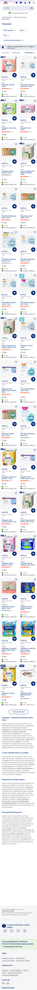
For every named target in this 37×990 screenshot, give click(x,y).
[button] (34, 2)
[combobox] (18, 8)
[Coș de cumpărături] (29, 2)
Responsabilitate (15, 970)
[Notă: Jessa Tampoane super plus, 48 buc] (4, 135)
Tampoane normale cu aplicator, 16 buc (9, 477)
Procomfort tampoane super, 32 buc (9, 303)
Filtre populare (8, 30)
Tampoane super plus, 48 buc (9, 129)
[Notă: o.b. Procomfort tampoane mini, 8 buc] (22, 440)
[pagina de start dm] (5, 2)
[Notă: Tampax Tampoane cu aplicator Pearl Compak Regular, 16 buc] (22, 657)
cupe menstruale (22, 799)
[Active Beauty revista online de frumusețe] (3, 983)
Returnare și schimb (23, 961)
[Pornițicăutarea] (32, 8)
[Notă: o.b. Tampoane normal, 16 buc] (22, 352)
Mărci (22, 30)
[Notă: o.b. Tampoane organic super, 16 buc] (22, 223)
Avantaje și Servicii (8, 958)
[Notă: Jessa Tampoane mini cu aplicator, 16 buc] (4, 570)
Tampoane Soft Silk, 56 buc (8, 85)
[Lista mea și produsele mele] (21, 2)
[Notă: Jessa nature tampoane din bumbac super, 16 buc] (4, 352)
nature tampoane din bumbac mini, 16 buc (27, 521)
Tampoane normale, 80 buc (8, 694)
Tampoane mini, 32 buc (25, 129)
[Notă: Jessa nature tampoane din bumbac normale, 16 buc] (22, 179)
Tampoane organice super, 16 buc (8, 607)
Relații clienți (20, 958)
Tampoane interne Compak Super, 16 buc (27, 564)
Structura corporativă (15, 973)
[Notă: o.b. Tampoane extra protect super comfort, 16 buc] (4, 397)
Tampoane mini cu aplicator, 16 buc (8, 564)
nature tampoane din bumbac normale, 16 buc (27, 173)
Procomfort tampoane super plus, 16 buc (27, 85)
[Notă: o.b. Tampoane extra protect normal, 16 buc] (4, 527)
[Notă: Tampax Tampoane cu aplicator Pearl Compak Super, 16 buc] (4, 657)
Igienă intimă (5, 19)
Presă (4, 973)
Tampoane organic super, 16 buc (26, 217)
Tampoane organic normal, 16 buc (8, 172)
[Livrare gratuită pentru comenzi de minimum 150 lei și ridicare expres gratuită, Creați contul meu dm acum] (18, 944)
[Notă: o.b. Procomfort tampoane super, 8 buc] (22, 397)
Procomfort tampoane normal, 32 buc (27, 260)
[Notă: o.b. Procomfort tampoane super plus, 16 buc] (22, 91)
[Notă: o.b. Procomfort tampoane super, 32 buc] (4, 309)
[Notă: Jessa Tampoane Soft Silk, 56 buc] (4, 91)
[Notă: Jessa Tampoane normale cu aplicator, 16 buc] (4, 483)
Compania (5, 970)
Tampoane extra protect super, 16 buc (27, 477)
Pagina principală (7, 17)
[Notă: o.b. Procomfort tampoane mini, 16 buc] (22, 309)
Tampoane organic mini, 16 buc (8, 434)
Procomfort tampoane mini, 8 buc (27, 434)
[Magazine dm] (16, 2)
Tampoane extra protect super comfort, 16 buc (9, 390)
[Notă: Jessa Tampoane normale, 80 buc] (4, 700)
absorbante (5, 730)
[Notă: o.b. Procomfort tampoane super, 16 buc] (4, 223)
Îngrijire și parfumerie (20, 17)
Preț (5, 35)
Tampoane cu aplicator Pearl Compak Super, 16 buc (9, 650)
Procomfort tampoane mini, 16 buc (27, 303)
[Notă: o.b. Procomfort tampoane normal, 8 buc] (4, 266)
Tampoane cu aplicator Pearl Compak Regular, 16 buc (27, 650)
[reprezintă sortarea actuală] (28, 53)
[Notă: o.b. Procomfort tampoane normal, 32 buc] (22, 266)
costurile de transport (8, 911)
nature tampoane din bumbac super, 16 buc (9, 346)
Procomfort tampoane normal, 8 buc (9, 260)
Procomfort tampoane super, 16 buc (9, 217)
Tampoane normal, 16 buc (26, 346)
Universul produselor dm (10, 975)
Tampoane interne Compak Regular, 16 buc (26, 608)
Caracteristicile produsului (12, 40)
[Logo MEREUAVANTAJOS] (7, 983)
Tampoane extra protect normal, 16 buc (9, 521)
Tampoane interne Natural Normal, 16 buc (26, 695)
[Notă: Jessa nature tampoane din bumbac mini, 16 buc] (22, 527)
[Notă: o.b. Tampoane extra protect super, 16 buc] (22, 483)
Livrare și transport (8, 961)
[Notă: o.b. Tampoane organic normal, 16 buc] (4, 179)
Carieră (25, 970)
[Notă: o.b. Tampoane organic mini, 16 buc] (4, 440)
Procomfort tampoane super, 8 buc (27, 389)
